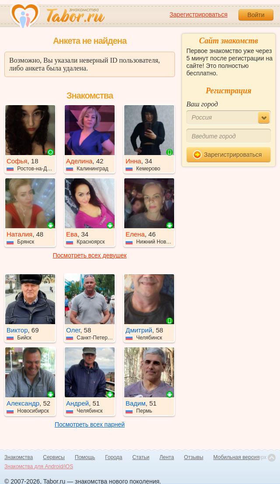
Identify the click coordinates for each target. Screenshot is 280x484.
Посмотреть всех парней (90, 424)
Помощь (85, 457)
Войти (255, 14)
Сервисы (54, 457)
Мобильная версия (237, 457)
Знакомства (18, 457)
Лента (166, 457)
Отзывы (193, 457)
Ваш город (202, 104)
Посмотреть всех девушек (90, 255)
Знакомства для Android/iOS (38, 466)
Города (113, 457)
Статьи (141, 457)
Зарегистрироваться (199, 14)
